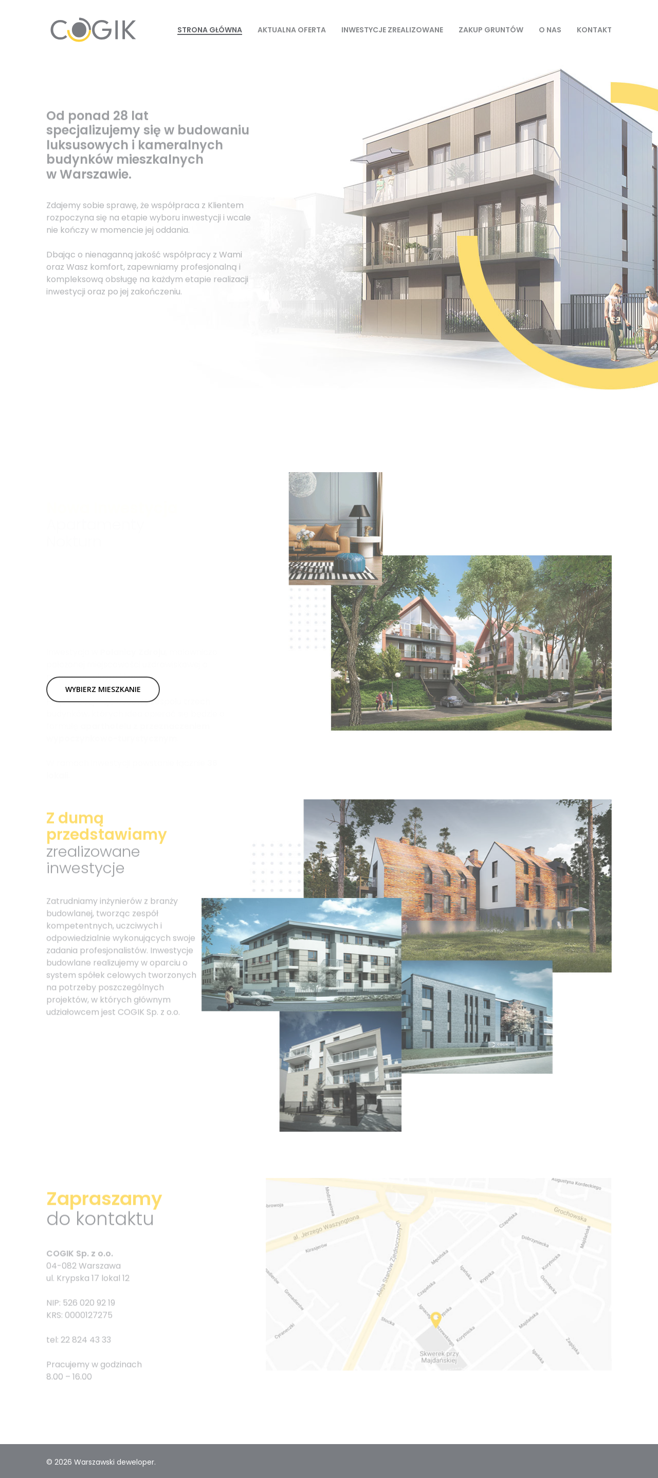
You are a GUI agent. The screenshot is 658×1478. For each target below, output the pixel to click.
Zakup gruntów (491, 29)
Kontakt (594, 29)
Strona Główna (209, 29)
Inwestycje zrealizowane (392, 29)
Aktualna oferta (292, 29)
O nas (550, 29)
